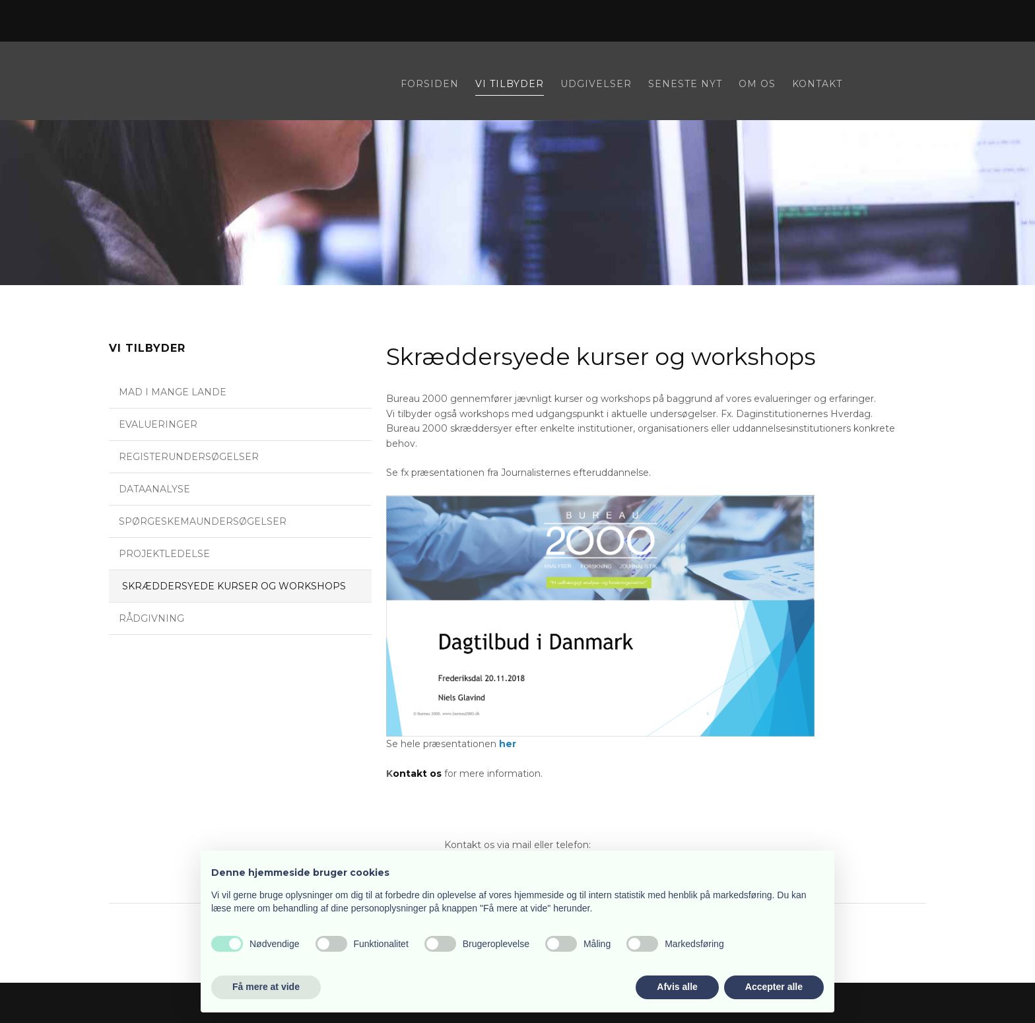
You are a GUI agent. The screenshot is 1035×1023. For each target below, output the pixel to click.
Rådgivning (151, 618)
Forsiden (430, 84)
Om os (757, 84)
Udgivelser (596, 84)
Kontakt (817, 84)
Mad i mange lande (172, 392)
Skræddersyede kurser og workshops (234, 586)
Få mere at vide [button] (266, 986)
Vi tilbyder (509, 84)
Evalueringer (158, 424)
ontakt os (417, 773)
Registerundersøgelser (189, 457)
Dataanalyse (154, 489)
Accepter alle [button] (774, 986)
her (507, 744)
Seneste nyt (685, 84)
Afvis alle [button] (677, 986)
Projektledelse (164, 554)
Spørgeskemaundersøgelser (202, 521)
